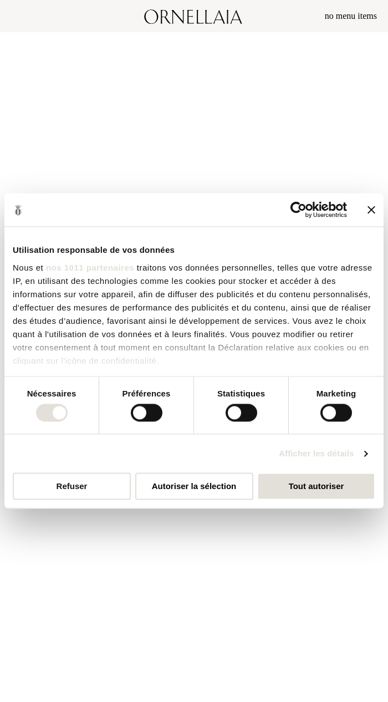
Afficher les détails (316, 453)
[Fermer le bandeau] (371, 209)
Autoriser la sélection (194, 486)
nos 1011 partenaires (90, 267)
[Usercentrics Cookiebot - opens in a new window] (298, 209)
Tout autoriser (316, 486)
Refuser (72, 486)
